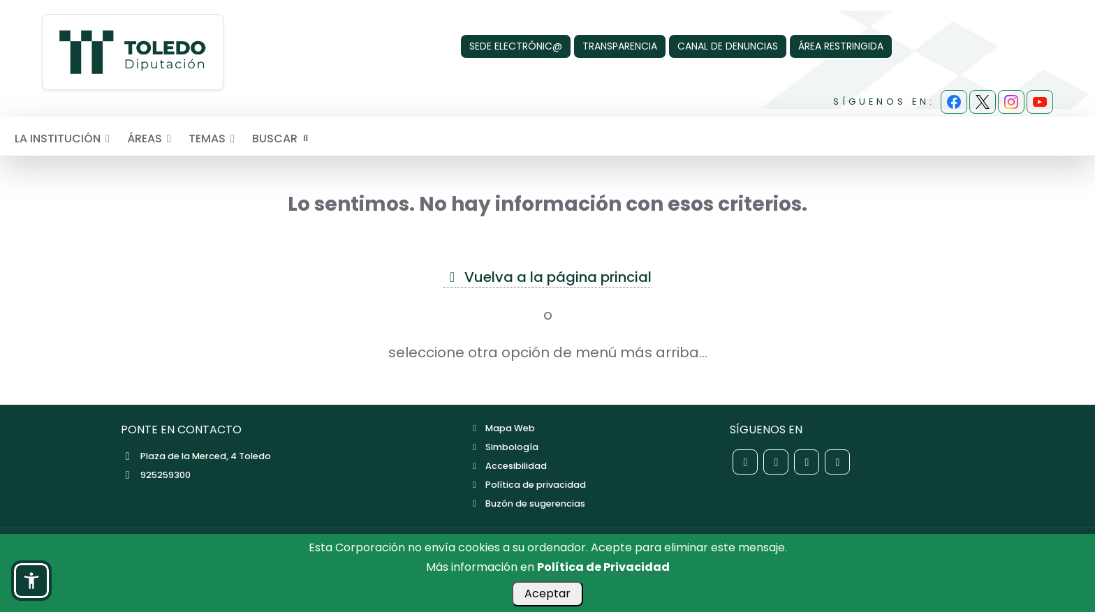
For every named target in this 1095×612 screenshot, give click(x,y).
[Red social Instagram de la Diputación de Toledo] (806, 462)
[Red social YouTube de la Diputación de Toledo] (837, 462)
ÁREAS (151, 138)
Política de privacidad (527, 485)
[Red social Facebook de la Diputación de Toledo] (745, 462)
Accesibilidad (508, 466)
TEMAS (214, 138)
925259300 (156, 475)
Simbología (503, 447)
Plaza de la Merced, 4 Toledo (196, 456)
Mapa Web (502, 428)
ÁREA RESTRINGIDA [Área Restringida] (840, 46)
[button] (31, 580)
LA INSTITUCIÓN (65, 138)
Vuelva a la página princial (547, 277)
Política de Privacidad (603, 567)
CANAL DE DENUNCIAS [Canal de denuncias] (727, 46)
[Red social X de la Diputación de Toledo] (775, 462)
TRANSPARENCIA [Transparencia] (619, 46)
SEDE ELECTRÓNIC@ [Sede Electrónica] (515, 46)
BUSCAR (281, 138)
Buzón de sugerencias (527, 503)
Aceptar (547, 593)
